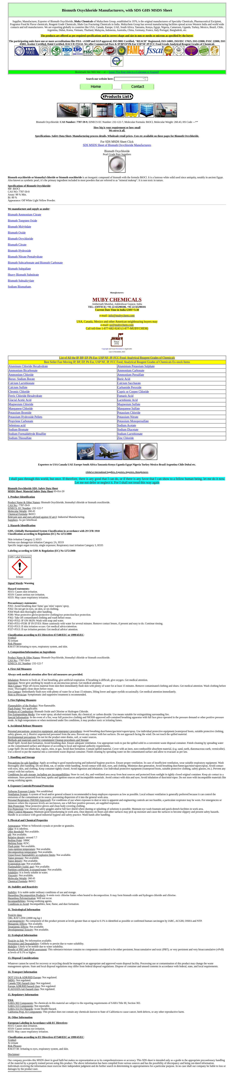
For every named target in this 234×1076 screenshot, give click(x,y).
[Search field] (131, 79)
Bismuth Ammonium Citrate (24, 214)
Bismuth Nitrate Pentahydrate (25, 256)
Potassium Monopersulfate (133, 421)
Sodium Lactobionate (130, 433)
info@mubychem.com (121, 315)
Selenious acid (16, 425)
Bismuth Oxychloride (20, 238)
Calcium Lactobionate (21, 383)
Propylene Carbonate (20, 421)
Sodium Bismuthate (19, 286)
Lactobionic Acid (127, 400)
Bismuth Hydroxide (19, 250)
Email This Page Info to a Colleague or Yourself (134, 72)
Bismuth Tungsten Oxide (22, 220)
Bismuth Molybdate (19, 226)
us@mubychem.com (122, 325)
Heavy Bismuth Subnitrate (23, 274)
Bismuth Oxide (17, 232)
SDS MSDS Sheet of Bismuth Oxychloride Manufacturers (117, 145)
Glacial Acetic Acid (19, 400)
